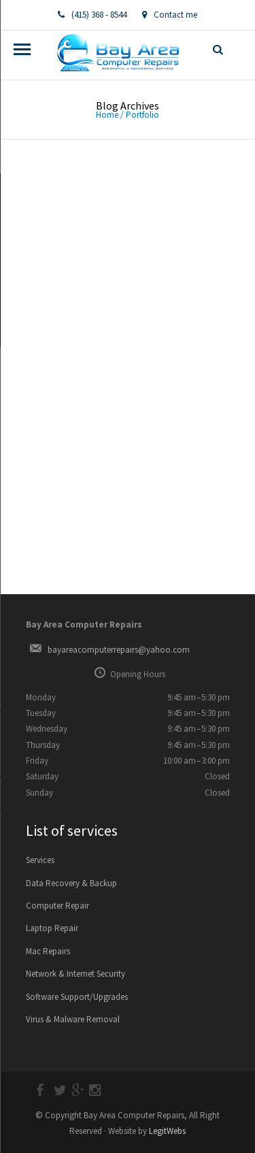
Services (40, 860)
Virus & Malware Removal (73, 1019)
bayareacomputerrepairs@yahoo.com (119, 649)
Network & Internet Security (75, 973)
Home (107, 114)
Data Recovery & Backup (71, 883)
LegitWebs (167, 1131)
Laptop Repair (52, 928)
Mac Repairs (48, 951)
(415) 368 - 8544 (92, 14)
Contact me (169, 14)
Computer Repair (57, 905)
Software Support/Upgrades (77, 997)
